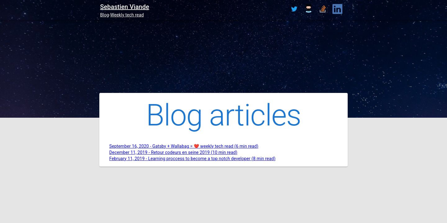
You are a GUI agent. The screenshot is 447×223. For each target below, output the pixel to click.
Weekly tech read (127, 14)
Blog (104, 14)
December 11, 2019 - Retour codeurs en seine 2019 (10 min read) (173, 152)
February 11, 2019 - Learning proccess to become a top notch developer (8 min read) (192, 158)
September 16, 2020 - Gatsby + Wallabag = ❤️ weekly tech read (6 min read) (183, 146)
